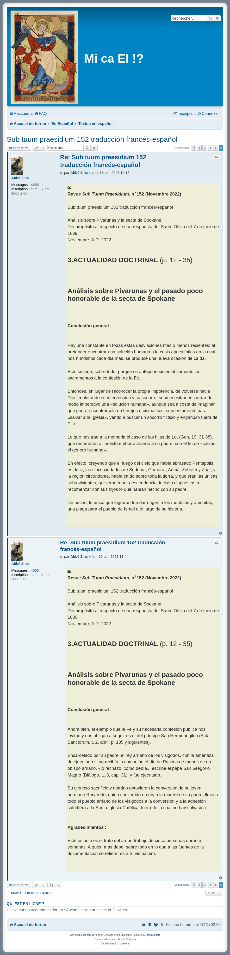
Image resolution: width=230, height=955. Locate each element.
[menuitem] (41, 113)
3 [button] (210, 148)
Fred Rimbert (153, 935)
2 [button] (204, 148)
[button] (194, 148)
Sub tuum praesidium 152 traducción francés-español (92, 139)
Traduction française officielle (109, 939)
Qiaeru (132, 939)
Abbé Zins (20, 178)
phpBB (90, 935)
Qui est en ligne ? (25, 904)
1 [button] (199, 148)
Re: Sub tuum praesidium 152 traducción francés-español (103, 161)
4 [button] (215, 148)
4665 (35, 185)
